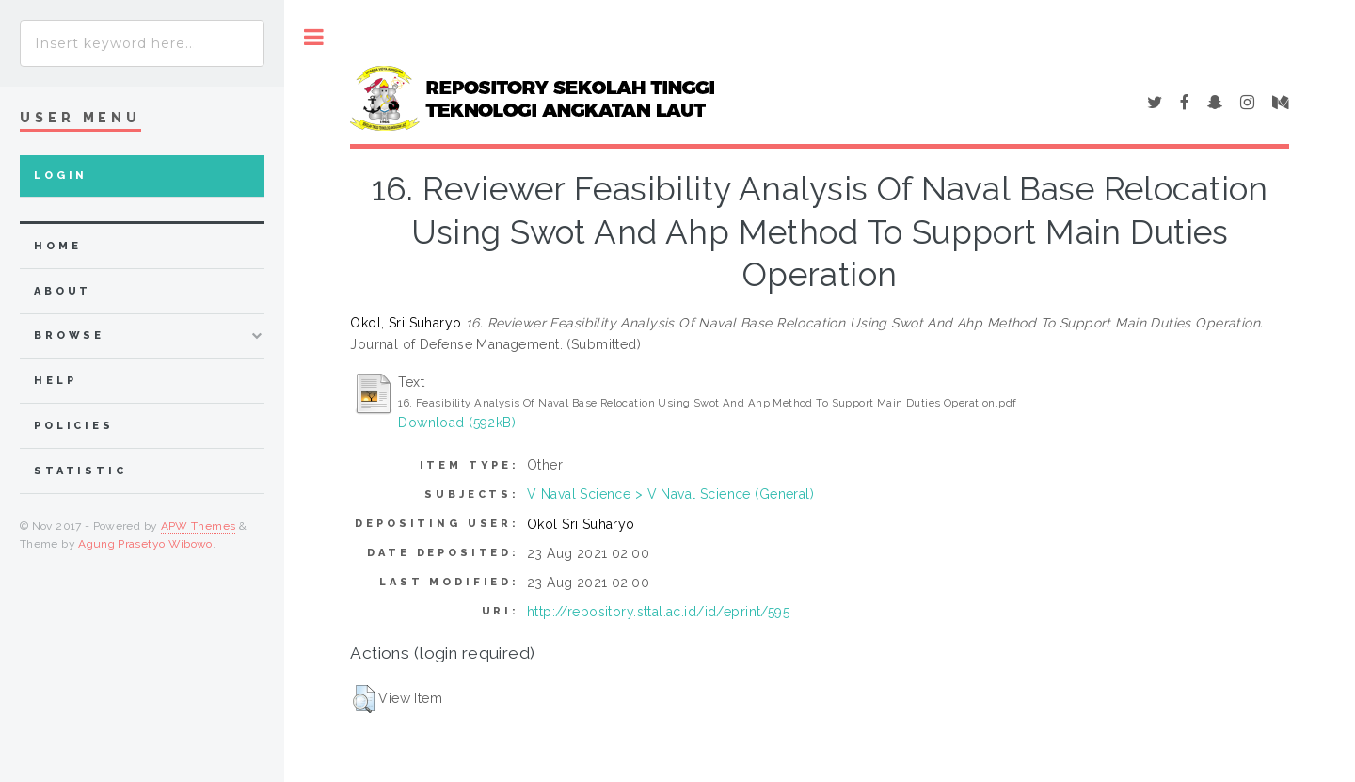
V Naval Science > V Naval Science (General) (670, 494)
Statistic (80, 471)
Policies (74, 426)
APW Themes (198, 526)
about (62, 291)
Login (61, 175)
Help (55, 381)
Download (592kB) (457, 422)
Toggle (313, 37)
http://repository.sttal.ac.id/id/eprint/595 (658, 611)
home (57, 246)
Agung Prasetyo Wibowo (145, 544)
